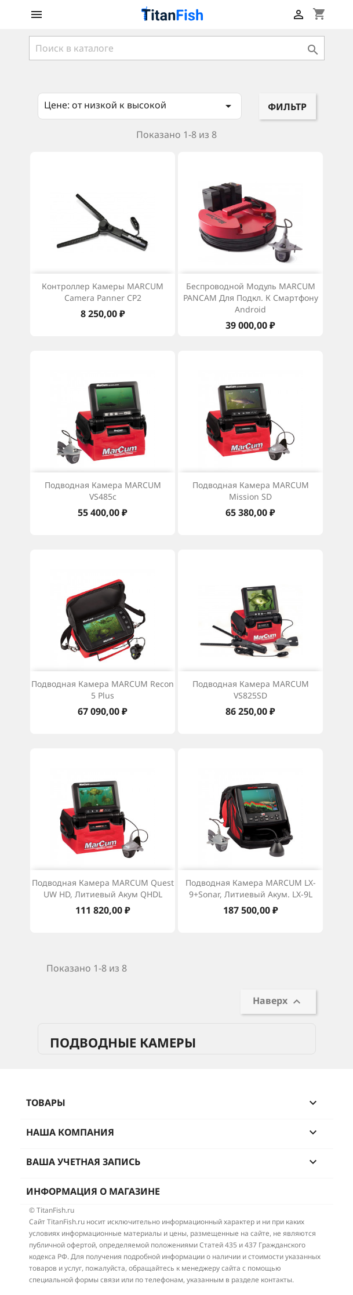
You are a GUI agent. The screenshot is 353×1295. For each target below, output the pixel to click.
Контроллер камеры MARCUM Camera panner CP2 (102, 292)
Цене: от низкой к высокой (140, 106)
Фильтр (287, 106)
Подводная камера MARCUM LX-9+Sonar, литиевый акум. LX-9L (250, 888)
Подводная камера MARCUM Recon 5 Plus (102, 689)
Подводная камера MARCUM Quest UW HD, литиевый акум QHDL (103, 888)
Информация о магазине (93, 1191)
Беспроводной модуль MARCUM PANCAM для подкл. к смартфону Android (250, 298)
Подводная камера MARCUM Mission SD (250, 490)
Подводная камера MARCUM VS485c (103, 490)
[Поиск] (177, 48)
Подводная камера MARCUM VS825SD (250, 689)
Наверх (278, 1001)
